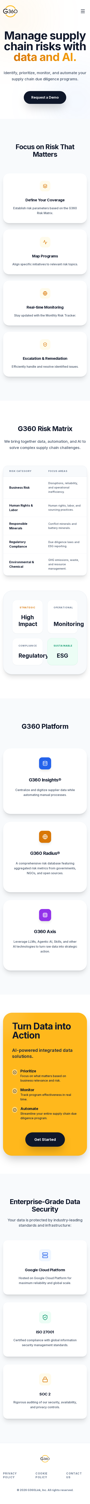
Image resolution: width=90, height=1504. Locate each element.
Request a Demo (45, 97)
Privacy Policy (10, 1475)
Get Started (45, 1139)
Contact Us (74, 1475)
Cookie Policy (41, 1475)
